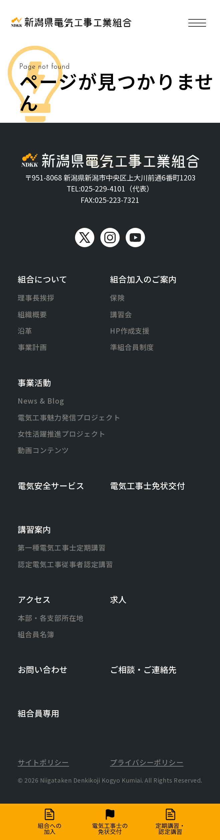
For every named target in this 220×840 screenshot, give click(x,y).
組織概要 (32, 314)
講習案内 (34, 529)
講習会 (121, 314)
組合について (42, 279)
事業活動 (34, 382)
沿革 (25, 331)
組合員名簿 (36, 634)
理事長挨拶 (36, 298)
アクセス (34, 599)
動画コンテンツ (43, 450)
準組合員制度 (132, 347)
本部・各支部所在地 (51, 618)
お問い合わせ (43, 669)
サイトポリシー (43, 762)
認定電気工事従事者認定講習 (65, 564)
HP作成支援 (130, 331)
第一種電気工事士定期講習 (62, 547)
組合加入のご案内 (143, 279)
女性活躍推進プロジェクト (62, 434)
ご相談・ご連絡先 (143, 669)
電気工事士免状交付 (147, 485)
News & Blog (41, 401)
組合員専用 (38, 713)
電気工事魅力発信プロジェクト (69, 417)
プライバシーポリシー (147, 762)
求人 (118, 599)
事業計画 (32, 347)
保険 (117, 298)
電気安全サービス (51, 485)
